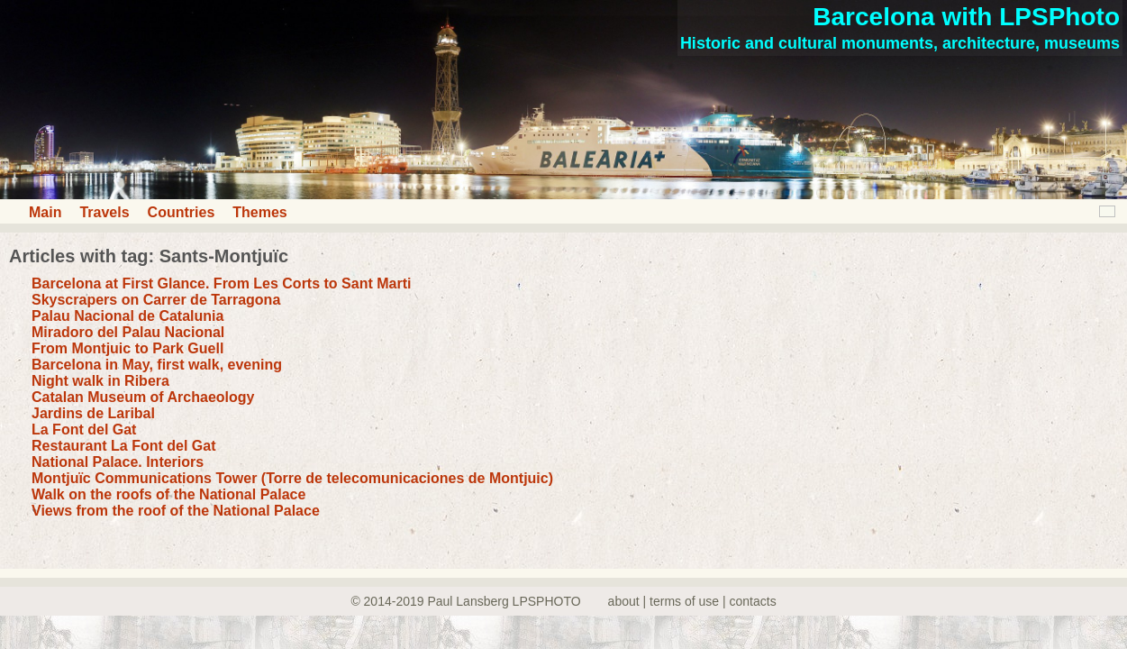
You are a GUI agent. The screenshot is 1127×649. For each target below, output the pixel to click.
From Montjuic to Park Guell (127, 348)
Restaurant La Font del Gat (123, 445)
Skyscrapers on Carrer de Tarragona (156, 299)
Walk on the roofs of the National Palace (168, 494)
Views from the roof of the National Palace (176, 510)
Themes (259, 212)
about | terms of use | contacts (692, 601)
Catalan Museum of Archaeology (143, 397)
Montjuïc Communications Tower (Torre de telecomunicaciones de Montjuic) (292, 478)
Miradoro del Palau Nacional (128, 332)
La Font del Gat (84, 429)
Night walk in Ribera (100, 380)
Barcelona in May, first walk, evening (157, 364)
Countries (181, 212)
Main (45, 212)
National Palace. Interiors (118, 462)
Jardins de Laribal (93, 413)
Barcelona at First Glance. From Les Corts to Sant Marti (221, 283)
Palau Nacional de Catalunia (127, 316)
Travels (104, 212)
